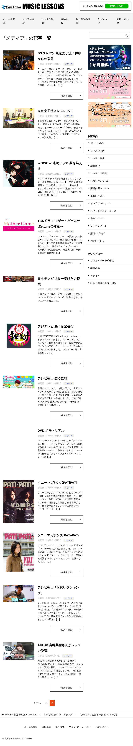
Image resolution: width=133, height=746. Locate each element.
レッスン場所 (28, 21)
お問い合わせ (123, 21)
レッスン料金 (48, 21)
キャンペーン (103, 21)
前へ (38, 703)
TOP (21, 714)
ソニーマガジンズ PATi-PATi (58, 535)
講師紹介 (64, 21)
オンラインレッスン (101, 203)
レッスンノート (98, 226)
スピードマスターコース (103, 210)
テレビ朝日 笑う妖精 (52, 378)
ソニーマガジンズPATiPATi (57, 482)
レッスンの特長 (83, 21)
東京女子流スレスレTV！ (56, 111)
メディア (68, 64)
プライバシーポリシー (80, 727)
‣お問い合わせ (116, 6)
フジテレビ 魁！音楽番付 (56, 326)
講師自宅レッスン (99, 188)
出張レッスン (97, 195)
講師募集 (95, 268)
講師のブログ (97, 233)
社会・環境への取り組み (103, 283)
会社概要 (60, 727)
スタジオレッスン (99, 180)
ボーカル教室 (9, 21)
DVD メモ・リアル (51, 430)
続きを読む (71, 95)
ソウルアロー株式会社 (102, 260)
